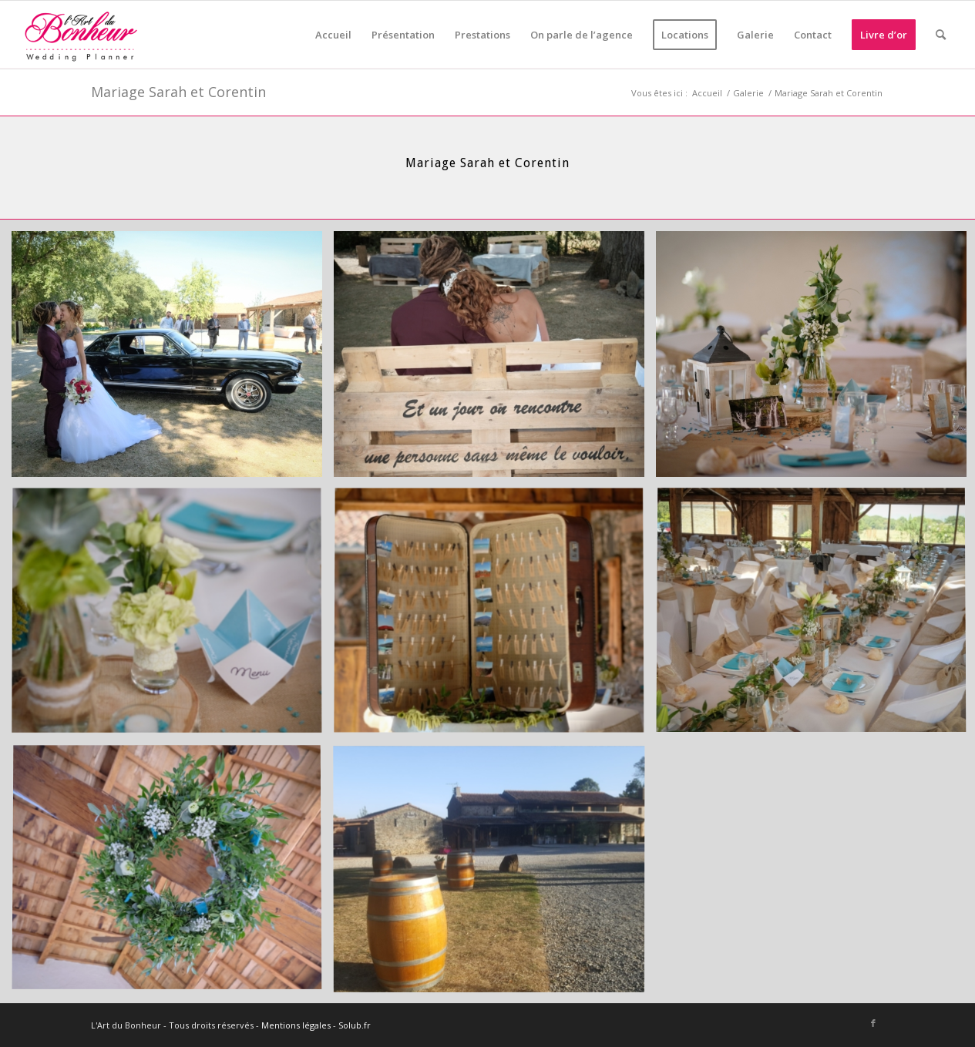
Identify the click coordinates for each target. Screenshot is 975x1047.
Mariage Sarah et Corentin (178, 91)
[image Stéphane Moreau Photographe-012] (173, 359)
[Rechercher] (941, 35)
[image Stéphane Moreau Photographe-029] (495, 617)
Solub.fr (354, 1025)
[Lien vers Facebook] (873, 1023)
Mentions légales (296, 1025)
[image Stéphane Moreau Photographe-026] (173, 617)
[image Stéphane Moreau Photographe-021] (495, 359)
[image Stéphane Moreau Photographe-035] (173, 874)
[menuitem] (333, 35)
